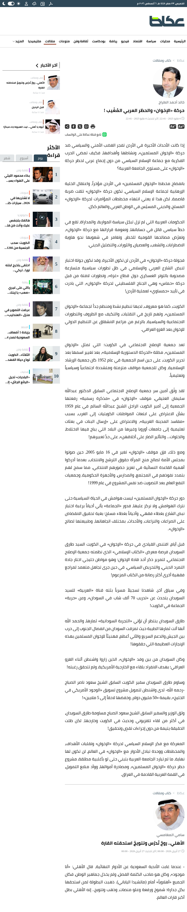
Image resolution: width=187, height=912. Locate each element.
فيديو (125, 41)
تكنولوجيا (23, 215)
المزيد (18, 41)
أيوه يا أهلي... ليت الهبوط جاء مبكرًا (23, 126)
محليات (165, 41)
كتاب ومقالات (162, 60)
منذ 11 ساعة (39, 93)
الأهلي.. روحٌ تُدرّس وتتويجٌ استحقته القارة (25, 85)
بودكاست (98, 41)
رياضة (113, 41)
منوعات (64, 41)
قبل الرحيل (38, 107)
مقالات (50, 41)
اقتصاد (137, 41)
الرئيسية (180, 41)
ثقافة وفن (81, 41)
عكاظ (178, 60)
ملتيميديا (34, 41)
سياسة (151, 41)
